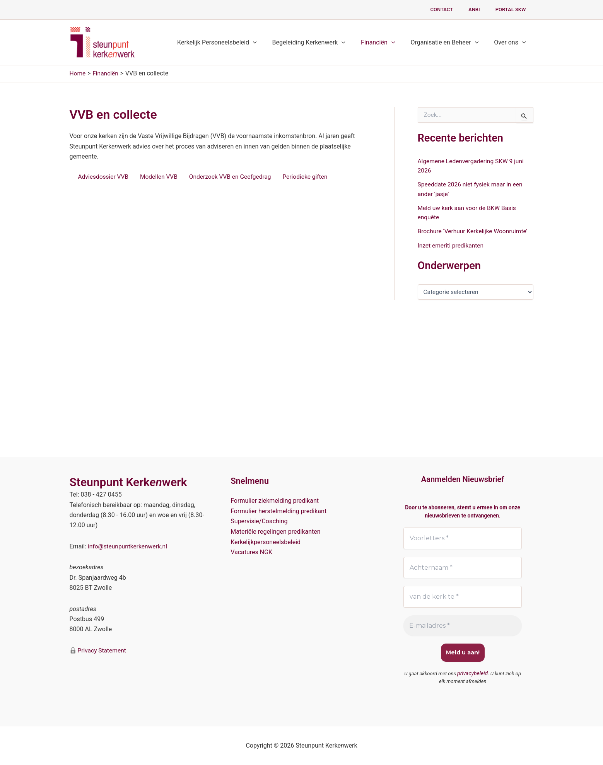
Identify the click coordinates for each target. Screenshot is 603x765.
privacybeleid (472, 673)
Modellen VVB (161, 176)
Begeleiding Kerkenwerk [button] (320, 42)
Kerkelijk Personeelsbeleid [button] (230, 42)
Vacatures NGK (251, 551)
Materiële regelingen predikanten (276, 530)
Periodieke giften (311, 176)
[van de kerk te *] (462, 597)
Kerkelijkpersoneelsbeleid (266, 541)
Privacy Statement (102, 649)
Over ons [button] (511, 42)
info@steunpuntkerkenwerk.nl (128, 546)
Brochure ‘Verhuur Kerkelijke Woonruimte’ (474, 230)
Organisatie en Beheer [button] (449, 42)
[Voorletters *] (462, 538)
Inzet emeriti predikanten (452, 244)
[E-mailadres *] (462, 625)
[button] (267, 42)
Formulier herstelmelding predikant (278, 510)
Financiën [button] (386, 42)
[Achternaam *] (462, 567)
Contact (455, 9)
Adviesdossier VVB (104, 176)
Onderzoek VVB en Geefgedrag (234, 176)
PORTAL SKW (513, 9)
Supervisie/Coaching (259, 520)
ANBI (482, 9)
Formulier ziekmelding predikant (275, 500)
